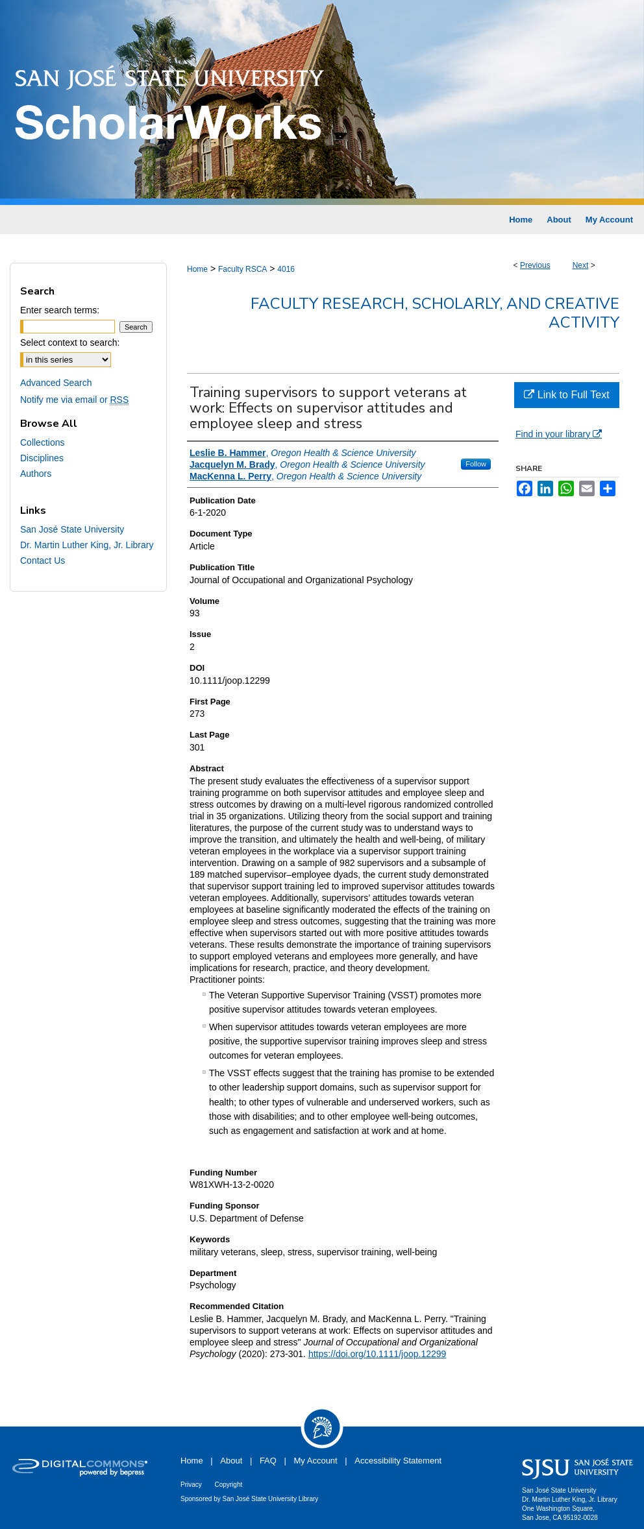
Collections (42, 442)
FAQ (268, 1460)
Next (581, 265)
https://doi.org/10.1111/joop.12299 (377, 1354)
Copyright (228, 1484)
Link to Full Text (566, 394)
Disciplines (42, 458)
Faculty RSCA (242, 269)
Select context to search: (69, 342)
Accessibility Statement (397, 1460)
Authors (35, 473)
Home (197, 269)
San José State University (72, 529)
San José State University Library (271, 1498)
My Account (316, 1460)
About (231, 1460)
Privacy (191, 1484)
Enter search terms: (59, 310)
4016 (286, 269)
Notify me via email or (74, 399)
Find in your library (558, 434)
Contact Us (42, 560)
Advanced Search (56, 383)
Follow (475, 464)
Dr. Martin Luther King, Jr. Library (86, 545)
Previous (535, 265)
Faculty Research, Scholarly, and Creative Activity (435, 313)
